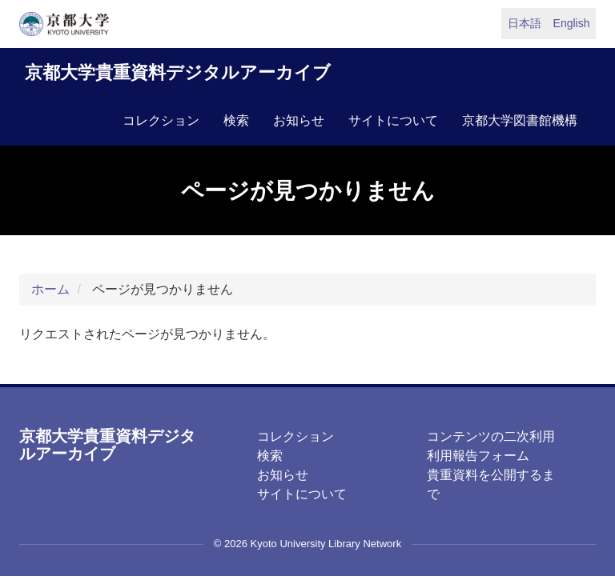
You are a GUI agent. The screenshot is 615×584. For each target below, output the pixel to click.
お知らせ (298, 120)
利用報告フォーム (478, 455)
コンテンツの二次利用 (491, 436)
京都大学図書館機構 (519, 120)
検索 (236, 120)
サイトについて (393, 120)
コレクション (161, 120)
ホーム (50, 289)
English (571, 23)
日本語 (524, 23)
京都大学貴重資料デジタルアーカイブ (178, 72)
